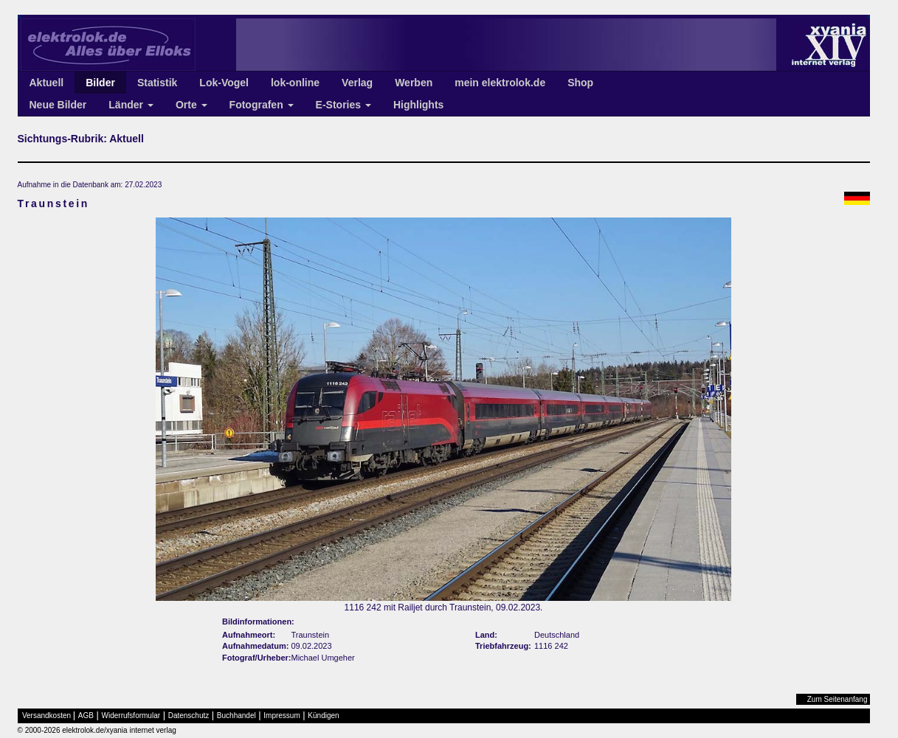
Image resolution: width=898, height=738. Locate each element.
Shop (580, 82)
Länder (130, 105)
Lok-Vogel (224, 82)
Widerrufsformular (131, 715)
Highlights (418, 105)
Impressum (281, 715)
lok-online (295, 82)
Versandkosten (46, 715)
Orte (191, 105)
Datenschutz (189, 715)
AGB (86, 715)
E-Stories (343, 105)
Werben (413, 82)
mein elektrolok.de (500, 82)
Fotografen (261, 105)
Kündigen (323, 715)
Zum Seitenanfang (837, 699)
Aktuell (47, 82)
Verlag (357, 82)
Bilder (100, 82)
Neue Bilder (58, 105)
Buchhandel (236, 715)
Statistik (157, 82)
